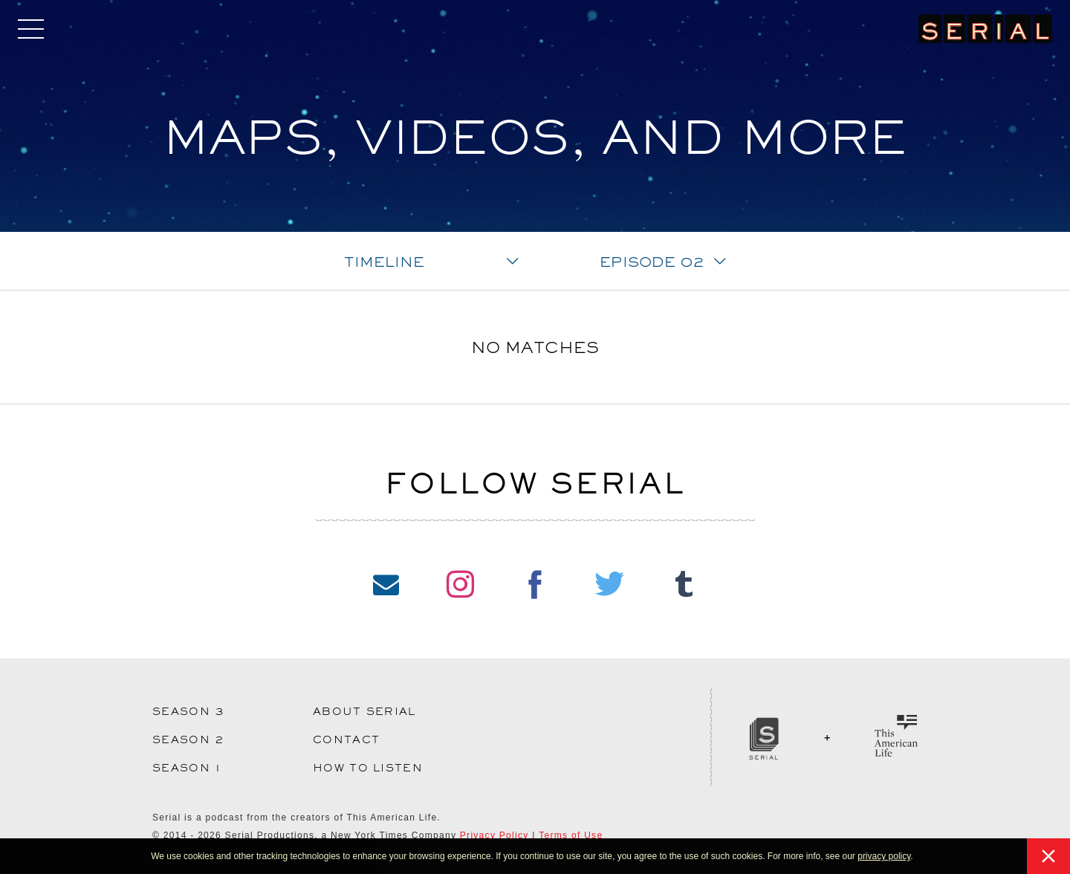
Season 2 (188, 739)
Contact (346, 739)
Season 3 (188, 711)
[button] (917, 857)
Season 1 (186, 768)
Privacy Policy (494, 835)
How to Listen (368, 768)
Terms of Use (571, 835)
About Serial (364, 711)
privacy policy (883, 856)
